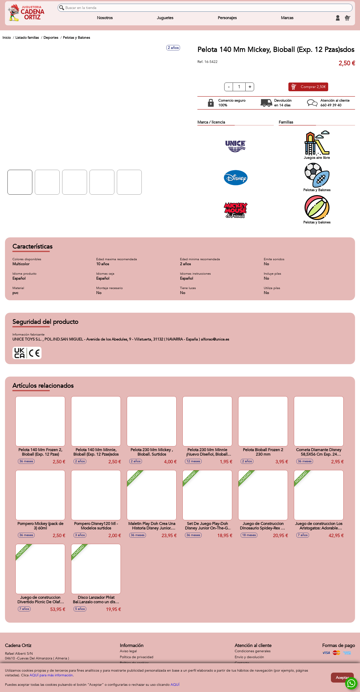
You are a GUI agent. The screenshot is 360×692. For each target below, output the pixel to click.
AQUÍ (175, 684)
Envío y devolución (249, 657)
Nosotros (105, 18)
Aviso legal (128, 651)
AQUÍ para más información (51, 675)
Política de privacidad (136, 657)
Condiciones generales (252, 651)
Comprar (313, 87)
